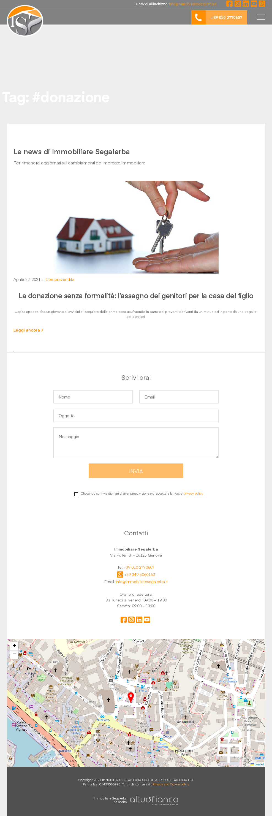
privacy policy (193, 493)
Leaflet (257, 764)
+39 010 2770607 (139, 567)
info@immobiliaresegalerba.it (142, 581)
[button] (131, 697)
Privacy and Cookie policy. (171, 784)
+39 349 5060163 (139, 574)
